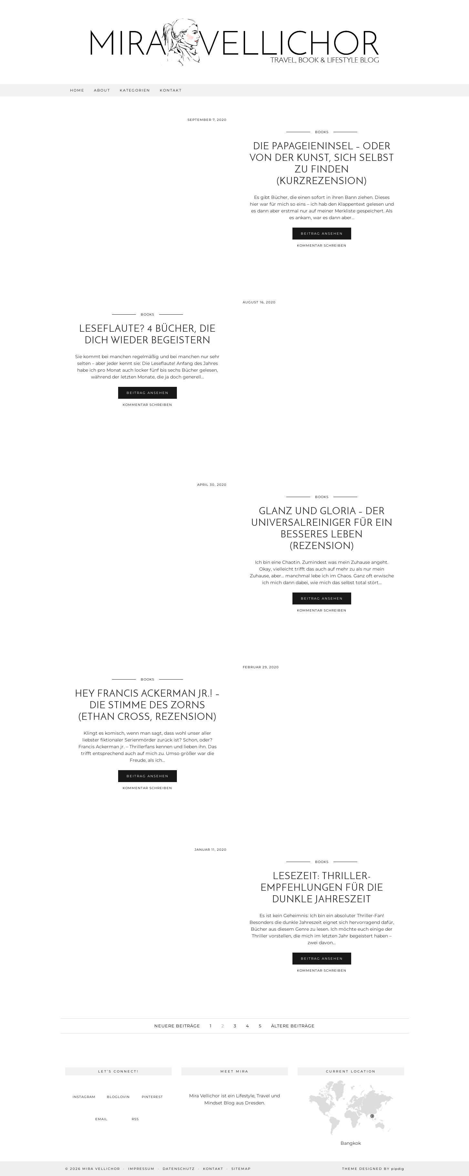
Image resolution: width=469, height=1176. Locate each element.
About (102, 90)
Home (77, 90)
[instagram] (84, 1091)
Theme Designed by (373, 1169)
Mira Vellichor (101, 1169)
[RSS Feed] (135, 1114)
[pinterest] (152, 1091)
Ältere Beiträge (293, 1025)
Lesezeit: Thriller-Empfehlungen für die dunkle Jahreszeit (321, 888)
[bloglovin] (118, 1091)
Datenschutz (179, 1169)
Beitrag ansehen (322, 233)
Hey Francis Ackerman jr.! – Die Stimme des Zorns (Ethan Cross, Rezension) (147, 705)
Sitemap (241, 1169)
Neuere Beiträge (177, 1025)
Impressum (141, 1169)
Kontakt (171, 90)
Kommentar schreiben (321, 245)
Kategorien (135, 90)
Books (322, 132)
